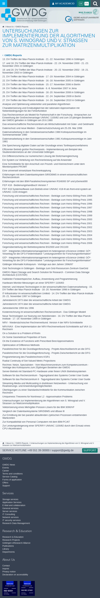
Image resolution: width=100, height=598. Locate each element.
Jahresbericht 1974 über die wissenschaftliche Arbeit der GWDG (36, 304)
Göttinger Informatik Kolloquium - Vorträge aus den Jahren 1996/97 (37, 264)
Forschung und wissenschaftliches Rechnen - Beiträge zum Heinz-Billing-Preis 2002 (47, 227)
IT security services (11, 520)
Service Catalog (9, 477)
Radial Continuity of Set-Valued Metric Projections (28, 360)
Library (5, 549)
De (81, 4)
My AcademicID (63, 3)
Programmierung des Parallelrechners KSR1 (26, 357)
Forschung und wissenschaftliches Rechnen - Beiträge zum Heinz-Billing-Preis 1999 (47, 215)
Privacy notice (9, 572)
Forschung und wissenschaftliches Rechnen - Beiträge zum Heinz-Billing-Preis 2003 (47, 231)
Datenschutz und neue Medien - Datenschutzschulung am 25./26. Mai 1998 (42, 128)
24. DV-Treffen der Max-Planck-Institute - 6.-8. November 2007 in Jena (39, 88)
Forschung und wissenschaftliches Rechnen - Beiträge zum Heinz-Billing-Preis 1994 (47, 196)
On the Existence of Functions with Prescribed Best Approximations (38, 341)
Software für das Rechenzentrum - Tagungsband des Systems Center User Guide (45, 375)
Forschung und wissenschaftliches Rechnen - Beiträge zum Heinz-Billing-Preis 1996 (47, 203)
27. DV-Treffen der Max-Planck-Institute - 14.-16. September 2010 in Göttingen (43, 100)
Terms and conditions (12, 474)
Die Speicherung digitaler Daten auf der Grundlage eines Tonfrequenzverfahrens (45, 145)
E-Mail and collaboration (13, 505)
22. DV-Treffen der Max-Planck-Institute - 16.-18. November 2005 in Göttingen (43, 80)
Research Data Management (16, 523)
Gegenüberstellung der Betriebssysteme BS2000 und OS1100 (35, 247)
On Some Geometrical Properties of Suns (24, 337)
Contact (6, 566)
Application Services (11, 502)
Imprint (5, 569)
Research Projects (11, 540)
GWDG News (8, 465)
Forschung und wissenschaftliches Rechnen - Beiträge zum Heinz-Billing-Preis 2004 (47, 235)
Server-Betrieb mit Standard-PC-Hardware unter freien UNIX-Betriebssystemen (44, 371)
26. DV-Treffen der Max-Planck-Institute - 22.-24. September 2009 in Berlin (41, 96)
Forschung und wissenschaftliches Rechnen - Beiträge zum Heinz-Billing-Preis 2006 (47, 243)
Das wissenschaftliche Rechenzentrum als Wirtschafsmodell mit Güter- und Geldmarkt (48, 124)
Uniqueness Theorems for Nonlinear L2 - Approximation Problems (37, 396)
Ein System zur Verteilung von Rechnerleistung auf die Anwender (37, 160)
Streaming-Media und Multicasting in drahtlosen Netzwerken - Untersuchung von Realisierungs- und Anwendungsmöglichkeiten (45, 384)
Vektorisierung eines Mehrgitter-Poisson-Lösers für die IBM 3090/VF (38, 407)
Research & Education (13, 537)
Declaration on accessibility (15, 575)
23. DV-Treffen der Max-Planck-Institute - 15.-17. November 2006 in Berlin (41, 84)
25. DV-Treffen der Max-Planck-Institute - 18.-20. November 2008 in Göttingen (43, 92)
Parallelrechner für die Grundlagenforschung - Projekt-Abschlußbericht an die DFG (46, 349)
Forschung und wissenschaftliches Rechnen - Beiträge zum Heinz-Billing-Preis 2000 (47, 219)
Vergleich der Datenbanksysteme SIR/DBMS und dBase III (33, 411)
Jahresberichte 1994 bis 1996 (18, 308)
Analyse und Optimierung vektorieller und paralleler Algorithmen (36, 104)
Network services (10, 517)
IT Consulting (8, 514)
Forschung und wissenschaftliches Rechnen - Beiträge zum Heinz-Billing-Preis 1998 (47, 211)
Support (89, 450)
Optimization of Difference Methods (21, 345)
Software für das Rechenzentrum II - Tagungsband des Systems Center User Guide (46, 379)
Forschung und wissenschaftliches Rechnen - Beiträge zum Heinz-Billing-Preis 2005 (47, 239)
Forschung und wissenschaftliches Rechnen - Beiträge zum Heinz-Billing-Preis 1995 (47, 200)
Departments (8, 552)
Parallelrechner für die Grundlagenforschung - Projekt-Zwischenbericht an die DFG (46, 353)
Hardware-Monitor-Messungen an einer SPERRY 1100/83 (33, 283)
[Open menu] (3, 3)
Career (5, 471)
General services (10, 508)
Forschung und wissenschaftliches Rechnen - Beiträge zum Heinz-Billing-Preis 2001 (47, 223)
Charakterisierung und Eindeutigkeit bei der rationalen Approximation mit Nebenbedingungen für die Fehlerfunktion (40, 109)
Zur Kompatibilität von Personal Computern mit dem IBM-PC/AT (36, 422)
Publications (8, 546)
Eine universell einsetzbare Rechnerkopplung (26, 170)
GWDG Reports (12, 55)
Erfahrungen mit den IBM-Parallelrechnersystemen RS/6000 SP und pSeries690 (45, 181)
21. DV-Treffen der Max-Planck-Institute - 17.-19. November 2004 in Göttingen (43, 76)
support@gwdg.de (63, 450)
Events (5, 468)
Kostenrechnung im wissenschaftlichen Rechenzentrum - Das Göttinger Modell (44, 312)
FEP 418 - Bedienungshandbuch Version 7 (25, 185)
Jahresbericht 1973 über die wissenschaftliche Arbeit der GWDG (36, 300)
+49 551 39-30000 (38, 450)
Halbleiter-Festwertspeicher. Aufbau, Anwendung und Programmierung (39, 279)
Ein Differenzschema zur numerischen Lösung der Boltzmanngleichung (40, 156)
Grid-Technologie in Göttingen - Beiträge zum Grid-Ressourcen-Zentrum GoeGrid (45, 268)
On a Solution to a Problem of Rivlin (21, 333)
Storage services (10, 499)
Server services (9, 511)
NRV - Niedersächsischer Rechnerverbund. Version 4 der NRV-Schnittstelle (42, 322)
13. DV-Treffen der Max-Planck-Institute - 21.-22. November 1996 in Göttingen (43, 59)
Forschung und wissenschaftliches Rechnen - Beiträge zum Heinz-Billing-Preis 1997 (47, 207)
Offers (5, 483)
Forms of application (12, 480)
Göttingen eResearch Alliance (16, 543)
